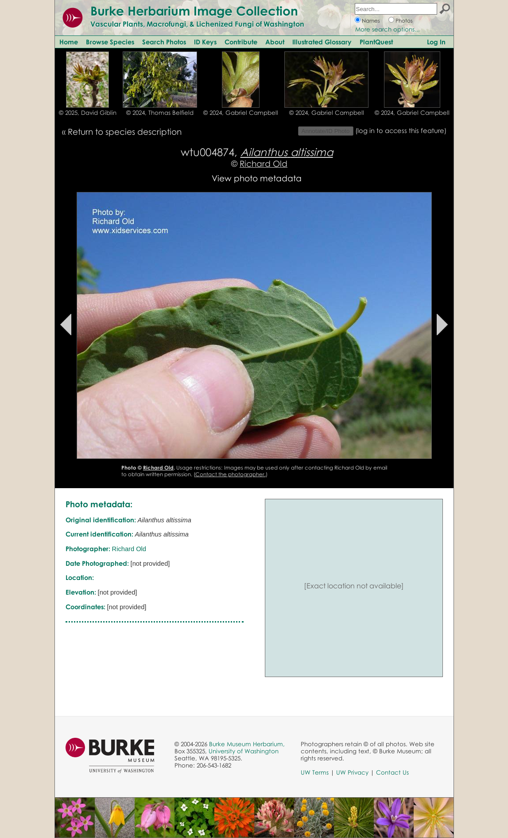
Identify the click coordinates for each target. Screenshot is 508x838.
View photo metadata (257, 178)
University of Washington (244, 751)
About (274, 42)
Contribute (241, 42)
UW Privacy (352, 772)
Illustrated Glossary (322, 42)
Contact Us (392, 772)
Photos (404, 20)
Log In (436, 42)
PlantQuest (376, 42)
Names (371, 20)
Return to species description (125, 131)
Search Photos (164, 42)
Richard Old (263, 163)
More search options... (387, 29)
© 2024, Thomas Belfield (160, 112)
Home (68, 42)
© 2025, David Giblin (87, 112)
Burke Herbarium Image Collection (194, 10)
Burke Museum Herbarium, (247, 744)
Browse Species (110, 42)
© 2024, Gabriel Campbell (240, 112)
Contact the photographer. (230, 474)
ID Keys (205, 42)
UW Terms (315, 772)
